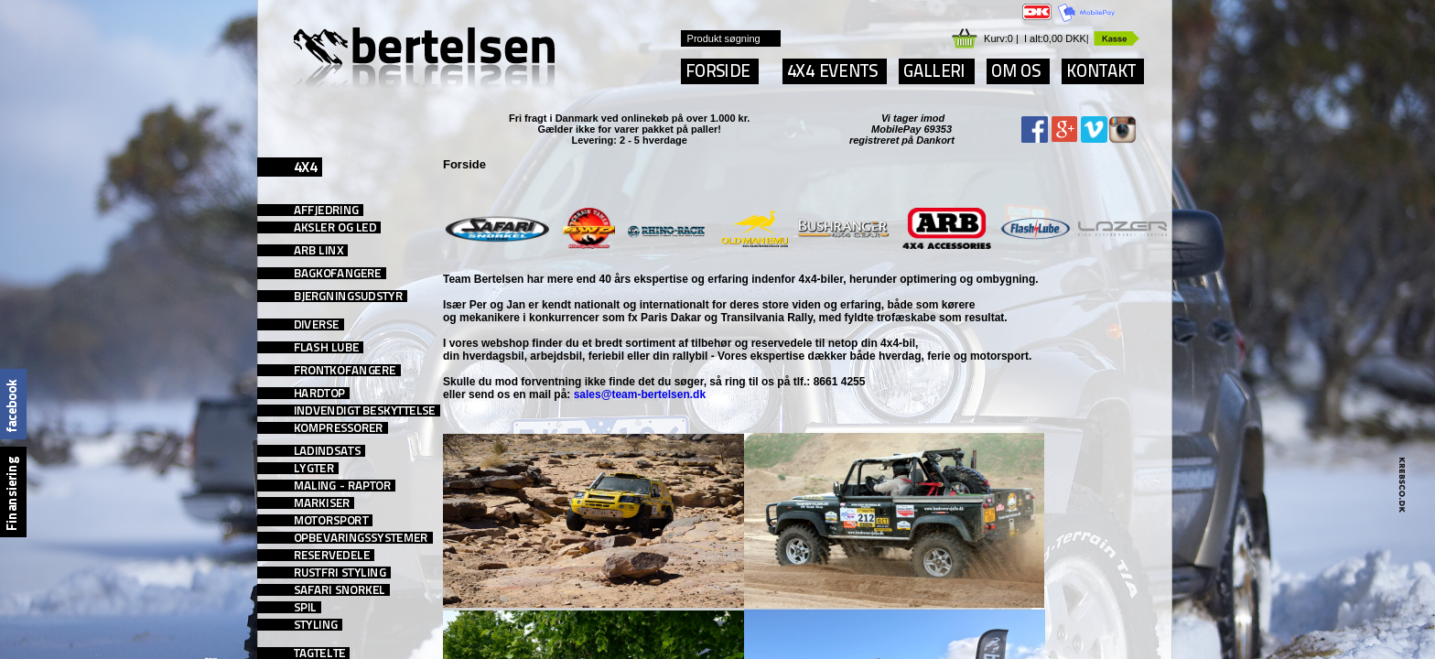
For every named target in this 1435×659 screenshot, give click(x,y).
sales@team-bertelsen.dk (640, 394)
